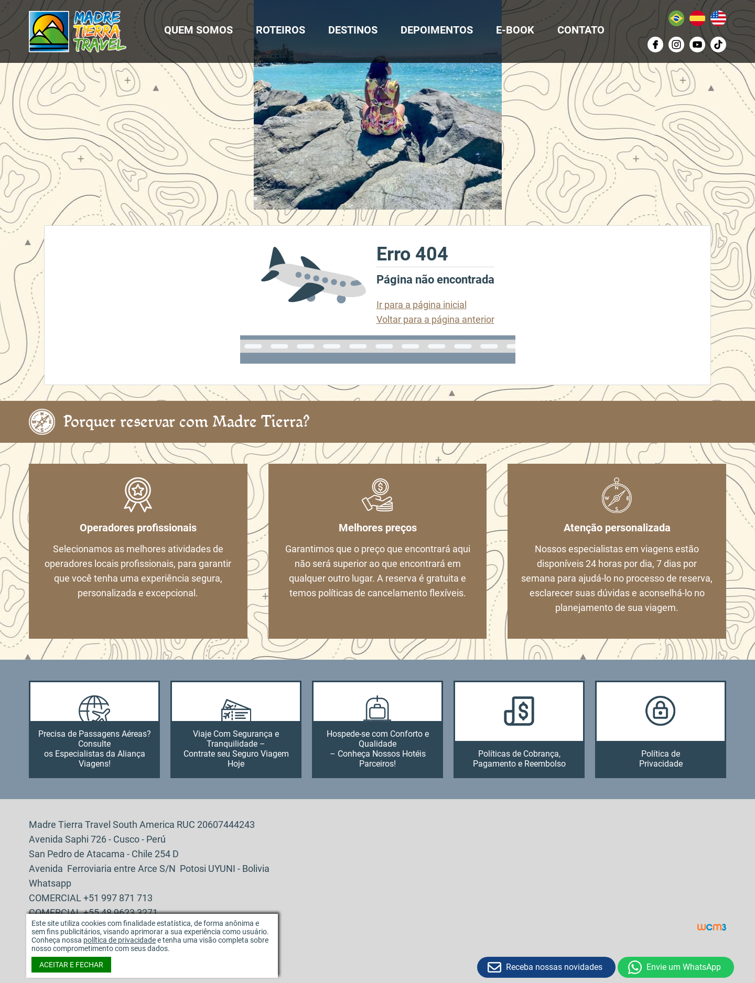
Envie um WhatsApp (683, 967)
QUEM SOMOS (198, 30)
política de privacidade (119, 940)
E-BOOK (515, 30)
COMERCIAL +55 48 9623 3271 (93, 912)
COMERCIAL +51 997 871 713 (91, 897)
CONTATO (581, 30)
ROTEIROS (280, 30)
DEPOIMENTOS (437, 30)
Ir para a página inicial (421, 304)
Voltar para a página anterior (435, 319)
